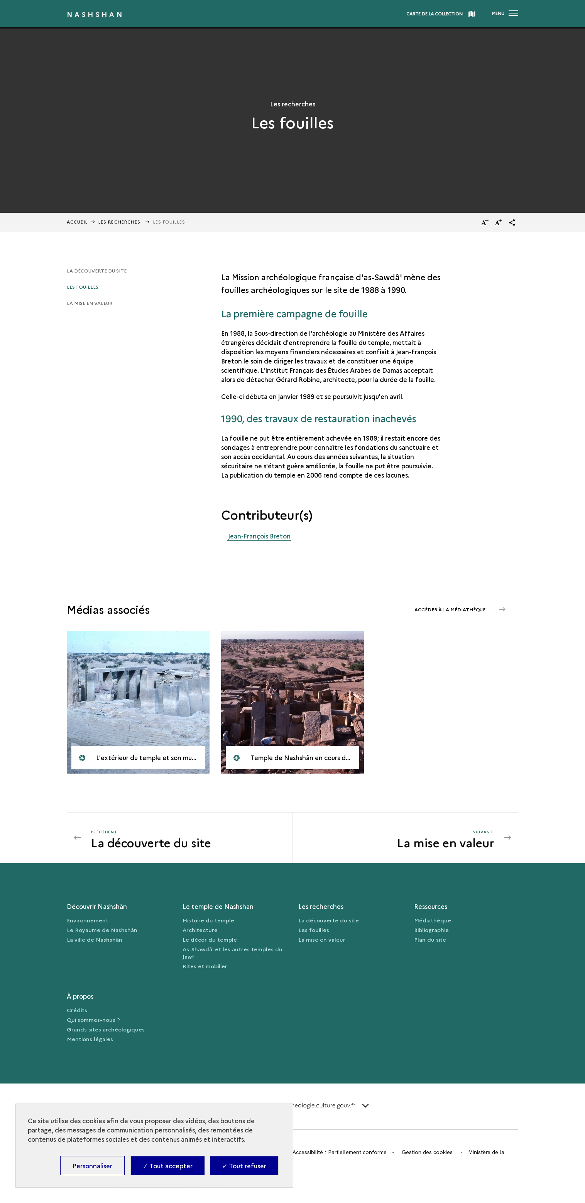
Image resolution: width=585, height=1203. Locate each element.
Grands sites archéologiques (106, 1029)
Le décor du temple (210, 939)
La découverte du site (97, 270)
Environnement (87, 920)
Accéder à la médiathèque (450, 609)
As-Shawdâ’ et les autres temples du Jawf (232, 952)
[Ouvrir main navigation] (505, 13)
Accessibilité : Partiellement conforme (339, 1152)
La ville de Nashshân (94, 939)
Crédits (77, 1010)
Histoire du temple (208, 920)
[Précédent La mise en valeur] (187, 837)
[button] (512, 222)
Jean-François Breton (259, 536)
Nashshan (95, 14)
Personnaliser (92, 1165)
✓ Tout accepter (168, 1165)
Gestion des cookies (427, 1152)
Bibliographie (431, 930)
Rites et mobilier (205, 966)
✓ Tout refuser (244, 1165)
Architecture (200, 930)
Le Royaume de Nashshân (102, 930)
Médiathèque (432, 920)
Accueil (77, 222)
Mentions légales (90, 1039)
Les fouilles (82, 286)
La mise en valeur (89, 302)
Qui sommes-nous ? (93, 1019)
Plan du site (430, 939)
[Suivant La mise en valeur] (398, 837)
